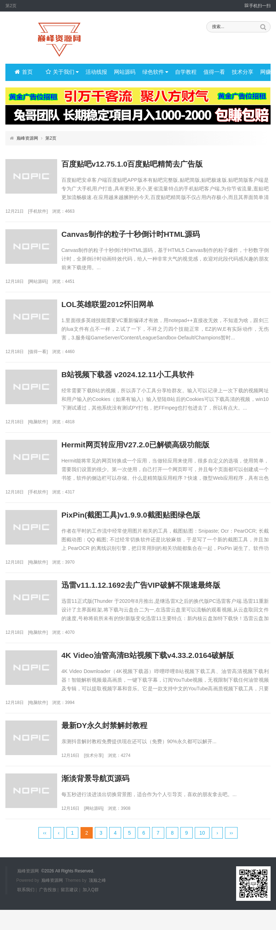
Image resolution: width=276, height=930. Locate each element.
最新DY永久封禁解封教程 (122, 731)
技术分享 (234, 72)
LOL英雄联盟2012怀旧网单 (125, 306)
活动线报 (94, 72)
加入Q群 (91, 909)
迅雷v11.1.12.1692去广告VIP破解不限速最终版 (160, 589)
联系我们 (25, 909)
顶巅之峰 (97, 900)
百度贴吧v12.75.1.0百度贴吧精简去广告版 (151, 164)
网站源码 (121, 72)
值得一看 (207, 72)
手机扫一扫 (258, 5)
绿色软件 (151, 72)
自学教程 (179, 72)
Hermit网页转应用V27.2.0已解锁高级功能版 (155, 447)
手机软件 (37, 212)
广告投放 (47, 909)
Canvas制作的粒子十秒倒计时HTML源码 (149, 235)
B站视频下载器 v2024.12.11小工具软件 (146, 377)
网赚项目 (261, 72)
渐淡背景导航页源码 (112, 791)
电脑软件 (37, 424)
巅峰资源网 (27, 138)
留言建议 (69, 909)
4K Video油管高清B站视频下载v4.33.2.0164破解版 (167, 660)
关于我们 (61, 72)
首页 (24, 72)
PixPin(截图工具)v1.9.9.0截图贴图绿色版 (149, 518)
